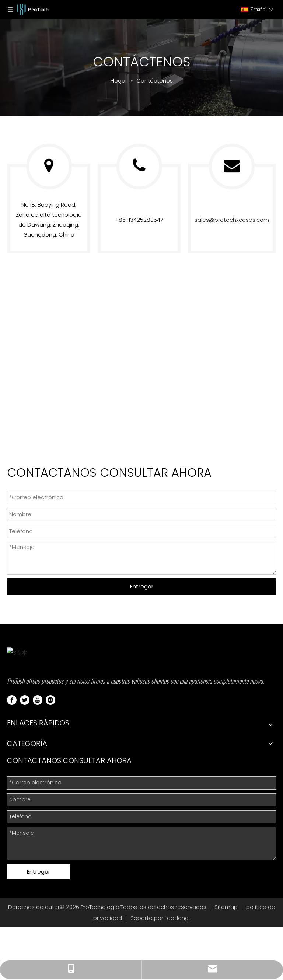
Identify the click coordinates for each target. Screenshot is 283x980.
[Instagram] (50, 775)
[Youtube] (37, 775)
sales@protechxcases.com (232, 220)
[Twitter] (24, 775)
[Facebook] (12, 775)
